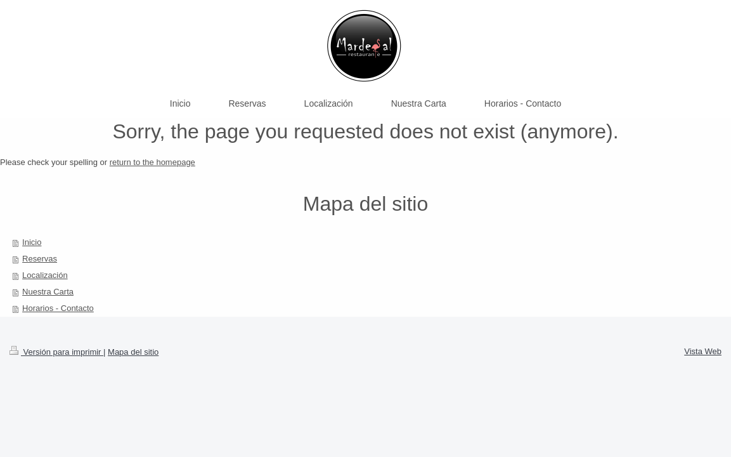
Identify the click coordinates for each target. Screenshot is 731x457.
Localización (45, 275)
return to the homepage (152, 162)
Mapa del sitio (133, 352)
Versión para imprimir (56, 352)
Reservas (39, 258)
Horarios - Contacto (58, 308)
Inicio (31, 242)
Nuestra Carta (48, 291)
